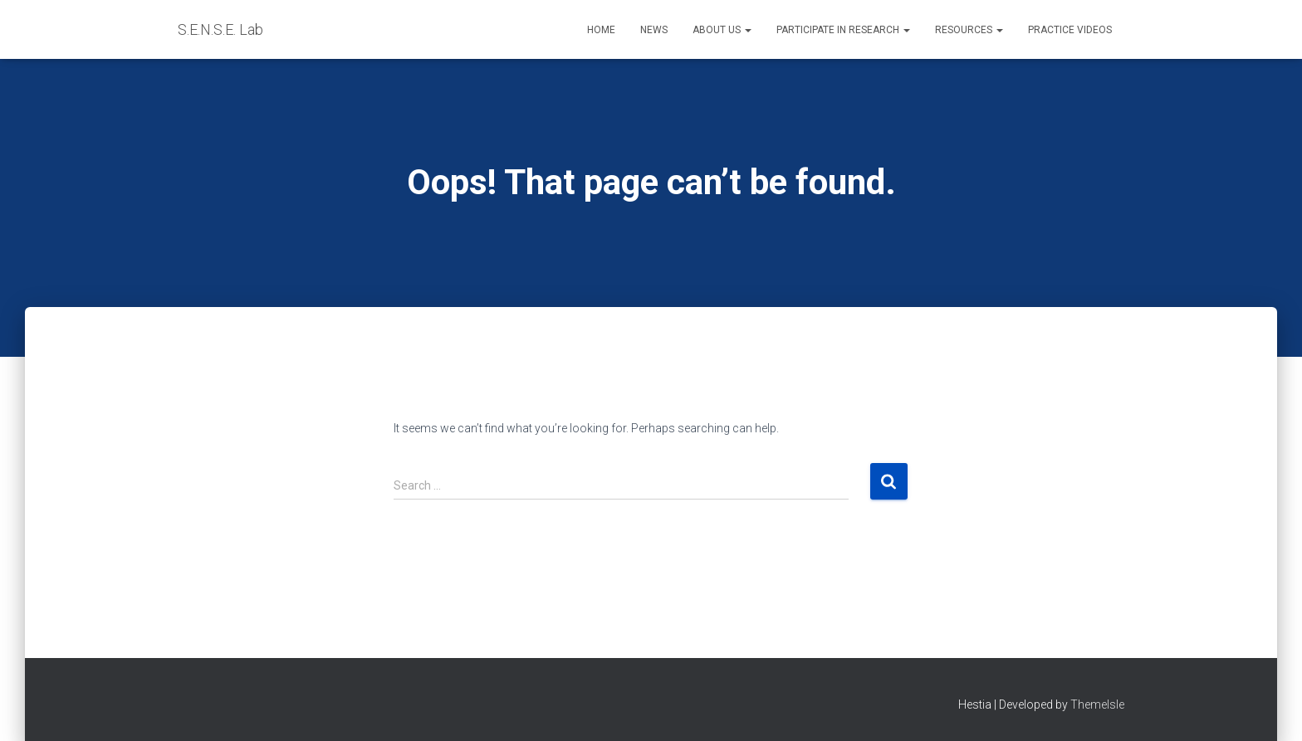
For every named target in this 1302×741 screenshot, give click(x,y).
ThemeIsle (1097, 704)
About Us (722, 30)
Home (601, 30)
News (654, 30)
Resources (969, 30)
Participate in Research (843, 30)
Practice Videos (1070, 30)
